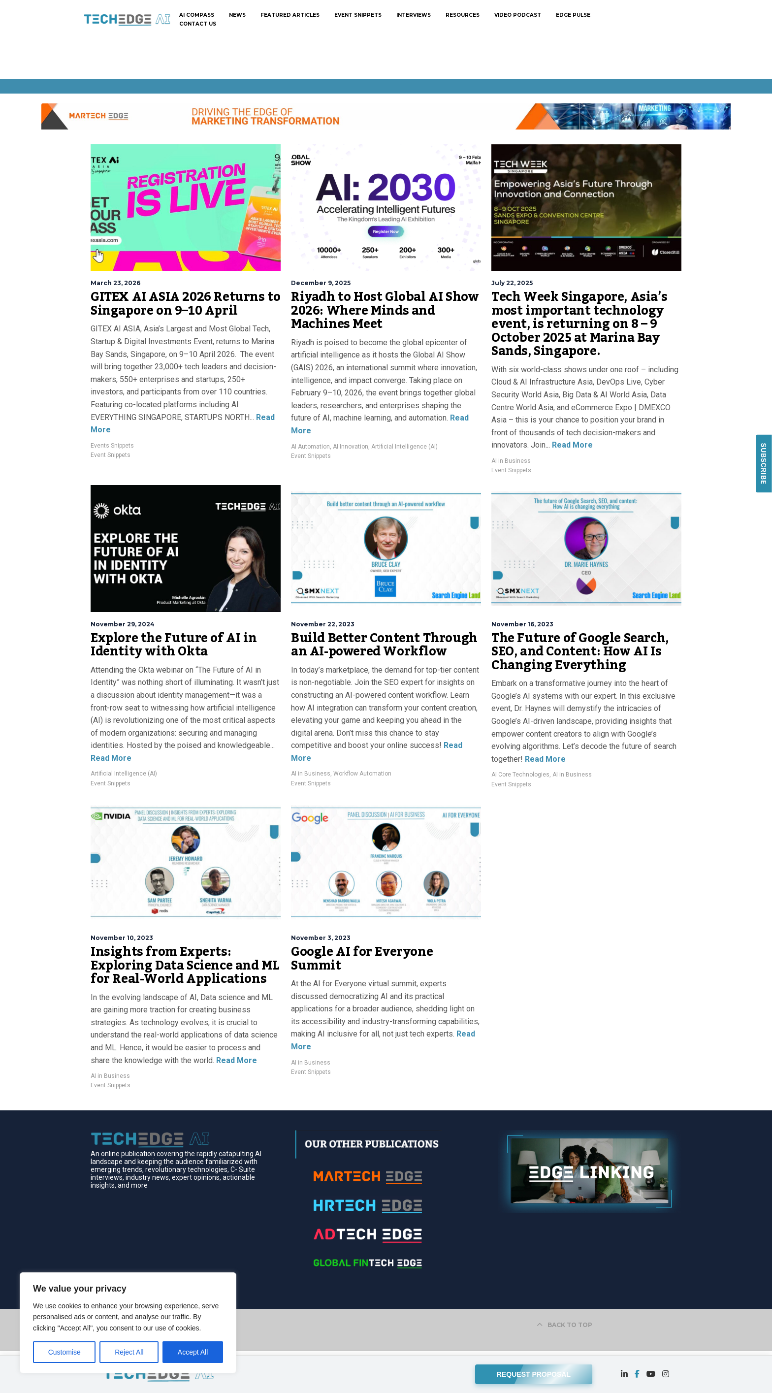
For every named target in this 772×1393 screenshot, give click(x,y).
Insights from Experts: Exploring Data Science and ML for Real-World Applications (185, 965)
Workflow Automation (362, 773)
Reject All (129, 1352)
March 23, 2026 (115, 283)
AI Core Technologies (520, 774)
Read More (571, 445)
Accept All (193, 1352)
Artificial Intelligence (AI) (404, 446)
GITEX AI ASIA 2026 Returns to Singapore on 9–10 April (185, 304)
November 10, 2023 (122, 937)
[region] (128, 1322)
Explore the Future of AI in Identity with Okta (174, 645)
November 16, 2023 (522, 624)
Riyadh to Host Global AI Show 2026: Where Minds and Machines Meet (385, 310)
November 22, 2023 (322, 624)
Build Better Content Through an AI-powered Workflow (384, 645)
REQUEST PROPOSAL (534, 1372)
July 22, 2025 (512, 283)
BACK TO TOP (564, 1324)
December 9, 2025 (321, 283)
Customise (64, 1352)
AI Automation (310, 446)
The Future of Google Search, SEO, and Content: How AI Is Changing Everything (580, 652)
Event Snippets (110, 455)
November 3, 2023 (321, 937)
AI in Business (511, 460)
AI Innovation (350, 446)
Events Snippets (112, 445)
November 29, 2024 (123, 624)
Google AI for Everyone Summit (362, 958)
